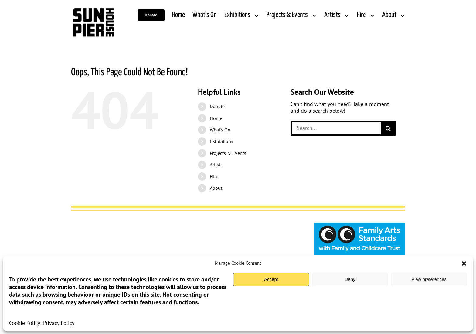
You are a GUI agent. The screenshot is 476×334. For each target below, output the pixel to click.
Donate (217, 106)
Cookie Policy (24, 322)
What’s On (220, 130)
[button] (464, 264)
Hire (214, 176)
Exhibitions (221, 141)
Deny (350, 279)
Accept (271, 279)
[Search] (388, 128)
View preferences (429, 279)
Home (216, 118)
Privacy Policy (58, 322)
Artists (216, 165)
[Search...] (336, 128)
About (216, 188)
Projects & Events (228, 153)
